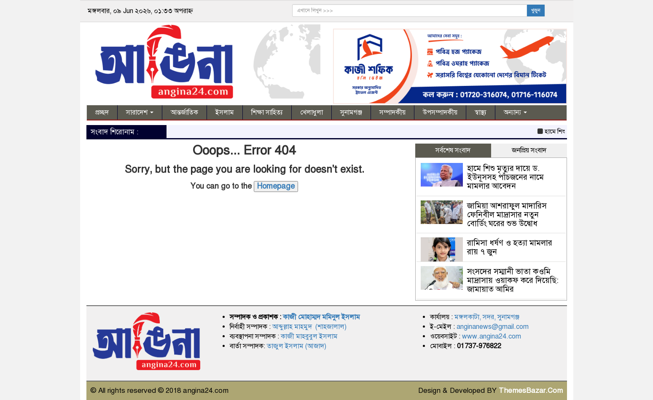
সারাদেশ (139, 112)
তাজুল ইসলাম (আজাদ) (296, 346)
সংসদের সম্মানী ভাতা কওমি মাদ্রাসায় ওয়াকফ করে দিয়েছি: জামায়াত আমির (513, 280)
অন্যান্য (515, 112)
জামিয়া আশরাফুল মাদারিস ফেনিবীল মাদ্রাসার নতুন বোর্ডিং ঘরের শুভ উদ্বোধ (507, 214)
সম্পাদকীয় (392, 112)
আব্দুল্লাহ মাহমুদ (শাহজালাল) (309, 327)
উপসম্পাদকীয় (440, 112)
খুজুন (535, 10)
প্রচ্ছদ (102, 112)
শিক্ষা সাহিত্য (267, 112)
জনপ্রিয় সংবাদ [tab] (529, 150)
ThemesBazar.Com (531, 390)
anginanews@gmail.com (493, 327)
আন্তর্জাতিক (184, 112)
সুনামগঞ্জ (351, 112)
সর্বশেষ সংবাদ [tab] (452, 150)
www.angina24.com (491, 336)
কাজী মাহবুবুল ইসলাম (309, 336)
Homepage (276, 186)
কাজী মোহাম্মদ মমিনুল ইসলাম (321, 317)
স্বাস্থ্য (480, 112)
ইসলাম (224, 112)
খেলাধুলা (311, 112)
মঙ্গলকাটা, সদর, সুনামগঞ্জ (486, 317)
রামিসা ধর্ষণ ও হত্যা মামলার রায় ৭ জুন (509, 247)
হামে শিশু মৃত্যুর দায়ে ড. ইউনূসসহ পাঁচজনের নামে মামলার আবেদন (505, 177)
